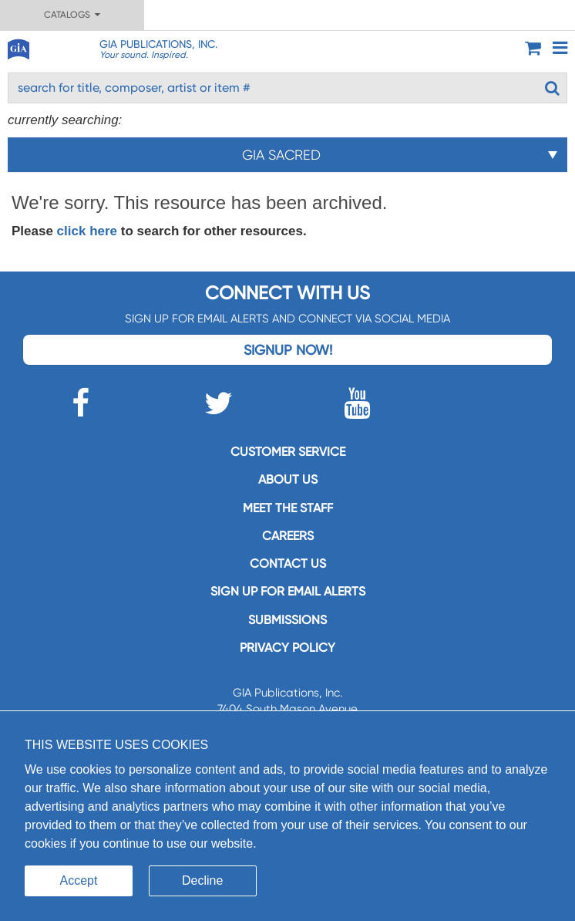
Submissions (287, 619)
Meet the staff (288, 508)
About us (288, 479)
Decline (202, 880)
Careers (288, 535)
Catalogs (72, 14)
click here (87, 231)
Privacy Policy (287, 647)
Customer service (287, 451)
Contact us (288, 563)
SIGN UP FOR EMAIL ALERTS (287, 591)
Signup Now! (288, 350)
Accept (79, 880)
